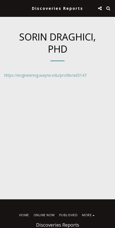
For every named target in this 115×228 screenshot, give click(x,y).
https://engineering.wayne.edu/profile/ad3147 (45, 75)
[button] (6, 8)
